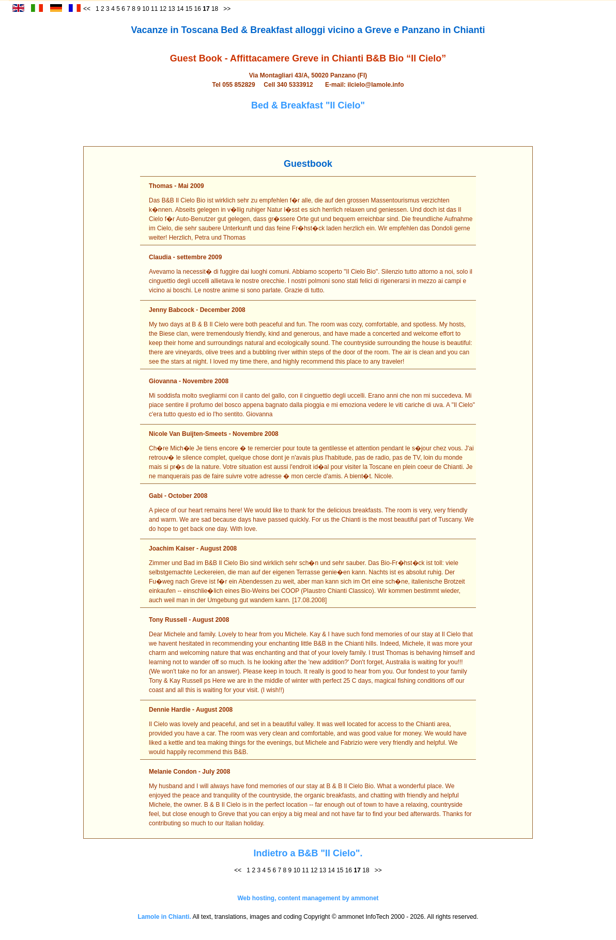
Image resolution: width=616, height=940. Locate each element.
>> (226, 8)
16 (197, 8)
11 (154, 8)
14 (180, 8)
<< (237, 870)
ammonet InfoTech (363, 916)
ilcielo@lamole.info (375, 84)
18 (214, 8)
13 (171, 8)
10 (145, 8)
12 (163, 8)
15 (189, 8)
